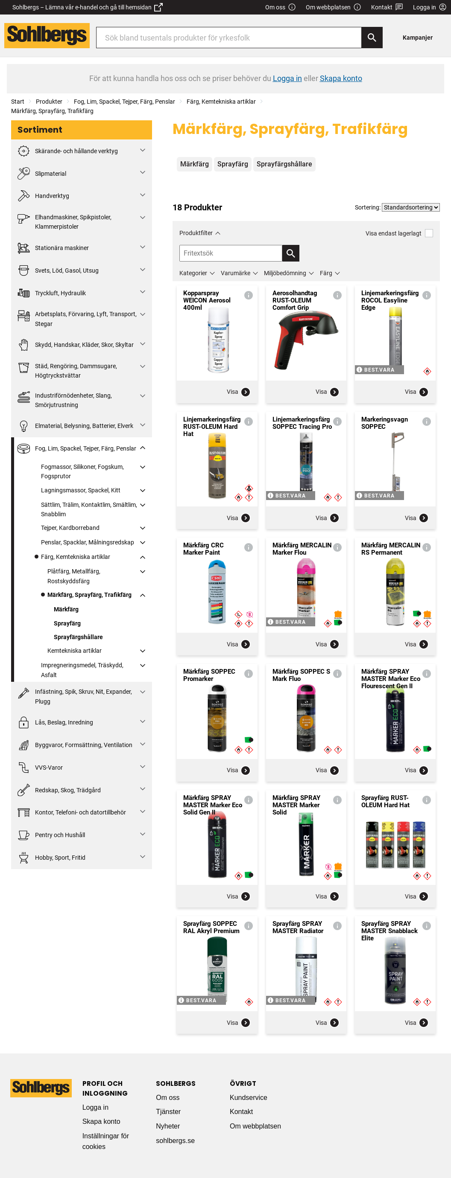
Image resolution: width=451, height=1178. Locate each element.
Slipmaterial (42, 173)
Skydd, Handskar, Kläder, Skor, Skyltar (76, 345)
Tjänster (168, 1111)
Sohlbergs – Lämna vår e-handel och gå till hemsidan (87, 7)
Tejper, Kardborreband (70, 527)
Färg (326, 273)
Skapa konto (101, 1121)
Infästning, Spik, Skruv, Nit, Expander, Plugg (75, 695)
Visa (239, 392)
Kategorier (193, 273)
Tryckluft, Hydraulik (52, 293)
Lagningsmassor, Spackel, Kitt (80, 490)
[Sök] (372, 37)
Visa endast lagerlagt (399, 233)
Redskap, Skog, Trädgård (59, 790)
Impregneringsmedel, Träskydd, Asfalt (82, 670)
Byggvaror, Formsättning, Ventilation (75, 745)
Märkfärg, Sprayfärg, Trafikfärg (52, 111)
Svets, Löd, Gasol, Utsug (58, 271)
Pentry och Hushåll (51, 835)
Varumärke (235, 273)
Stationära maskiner (53, 248)
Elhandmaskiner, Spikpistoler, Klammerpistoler (64, 221)
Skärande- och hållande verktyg (68, 151)
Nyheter (168, 1126)
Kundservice (248, 1097)
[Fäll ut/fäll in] (143, 150)
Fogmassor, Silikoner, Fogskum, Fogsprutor (82, 471)
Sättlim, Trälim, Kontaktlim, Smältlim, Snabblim (89, 509)
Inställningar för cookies (105, 1141)
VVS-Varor (40, 768)
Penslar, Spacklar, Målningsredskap (87, 542)
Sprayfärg (67, 623)
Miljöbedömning (285, 273)
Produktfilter (196, 233)
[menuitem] (420, 37)
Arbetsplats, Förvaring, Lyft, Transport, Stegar (77, 318)
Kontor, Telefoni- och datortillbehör (72, 812)
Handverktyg (43, 196)
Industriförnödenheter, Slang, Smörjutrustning (65, 399)
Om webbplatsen (333, 7)
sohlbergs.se (175, 1140)
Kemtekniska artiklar (74, 650)
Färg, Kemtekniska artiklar (221, 101)
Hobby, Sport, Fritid (51, 858)
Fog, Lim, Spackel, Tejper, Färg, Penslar (124, 101)
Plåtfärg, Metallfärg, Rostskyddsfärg (73, 576)
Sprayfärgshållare (78, 637)
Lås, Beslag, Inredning (55, 722)
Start (17, 101)
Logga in (95, 1107)
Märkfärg (66, 609)
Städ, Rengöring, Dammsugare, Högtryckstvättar (67, 370)
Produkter (49, 101)
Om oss (280, 7)
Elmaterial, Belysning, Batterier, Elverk (75, 426)
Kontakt (387, 7)
